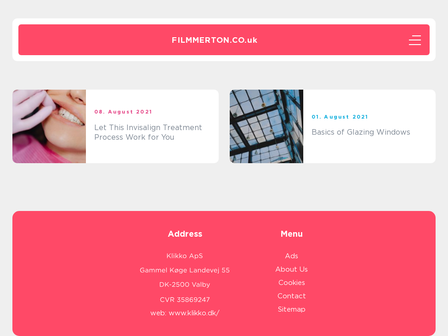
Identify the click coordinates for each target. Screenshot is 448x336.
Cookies (291, 283)
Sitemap (292, 309)
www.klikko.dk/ (194, 313)
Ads (291, 256)
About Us (291, 269)
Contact (292, 296)
